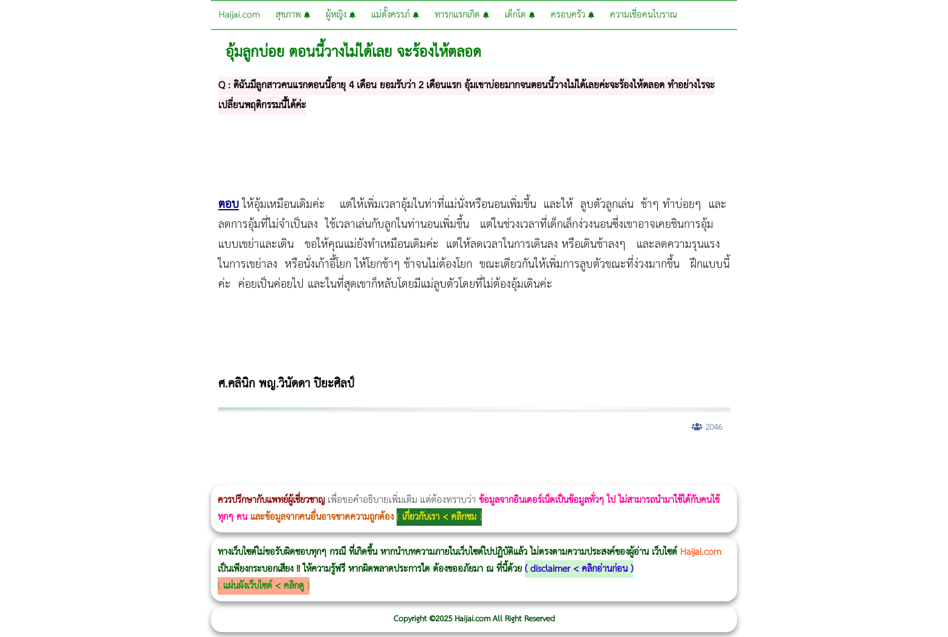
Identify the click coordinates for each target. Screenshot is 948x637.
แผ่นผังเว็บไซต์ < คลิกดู (263, 586)
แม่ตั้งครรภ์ (395, 15)
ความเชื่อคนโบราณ (643, 15)
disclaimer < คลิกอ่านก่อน (579, 569)
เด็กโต (520, 15)
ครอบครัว (572, 15)
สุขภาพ (293, 15)
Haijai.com (239, 15)
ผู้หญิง (341, 15)
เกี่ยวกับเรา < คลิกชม (439, 517)
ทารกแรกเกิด (462, 15)
